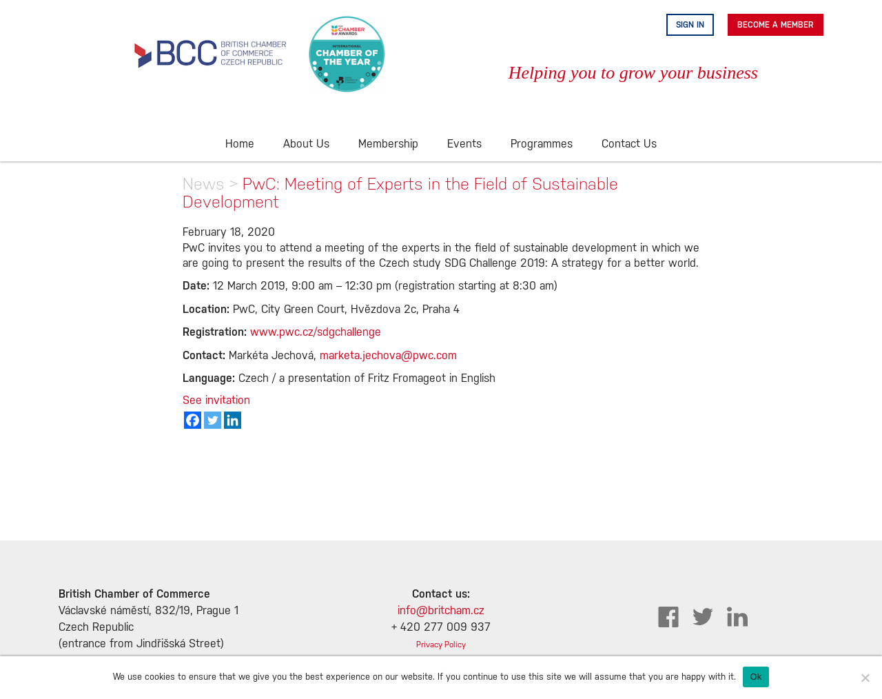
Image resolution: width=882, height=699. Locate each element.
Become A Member (775, 25)
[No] (865, 678)
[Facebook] (192, 420)
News (204, 184)
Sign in (690, 25)
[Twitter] (212, 420)
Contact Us (629, 144)
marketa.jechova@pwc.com (388, 356)
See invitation (216, 401)
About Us (306, 144)
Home (239, 144)
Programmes (542, 144)
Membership (388, 144)
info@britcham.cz (441, 611)
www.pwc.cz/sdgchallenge (315, 332)
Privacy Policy (441, 645)
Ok (755, 676)
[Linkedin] (232, 420)
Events (464, 144)
